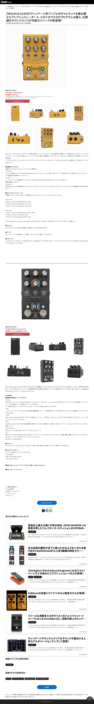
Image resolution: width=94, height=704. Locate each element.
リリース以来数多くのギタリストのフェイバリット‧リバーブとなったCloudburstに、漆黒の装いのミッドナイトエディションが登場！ (56, 618)
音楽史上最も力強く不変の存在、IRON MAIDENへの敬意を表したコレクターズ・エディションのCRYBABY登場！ (57, 528)
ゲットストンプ (9, 495)
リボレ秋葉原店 (9, 489)
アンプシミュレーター (18, 678)
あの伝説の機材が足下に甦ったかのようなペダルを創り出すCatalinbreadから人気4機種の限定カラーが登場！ (57, 550)
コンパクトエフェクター (42, 678)
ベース (30, 577)
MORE (47, 687)
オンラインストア (47, 503)
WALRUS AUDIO (30, 678)
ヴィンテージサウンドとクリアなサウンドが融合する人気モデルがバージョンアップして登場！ (57, 640)
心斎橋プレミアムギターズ (12, 491)
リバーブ (8, 678)
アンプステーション (10, 493)
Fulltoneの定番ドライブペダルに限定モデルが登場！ (56, 593)
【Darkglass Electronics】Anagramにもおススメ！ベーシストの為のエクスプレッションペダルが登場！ (56, 572)
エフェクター (32, 531)
